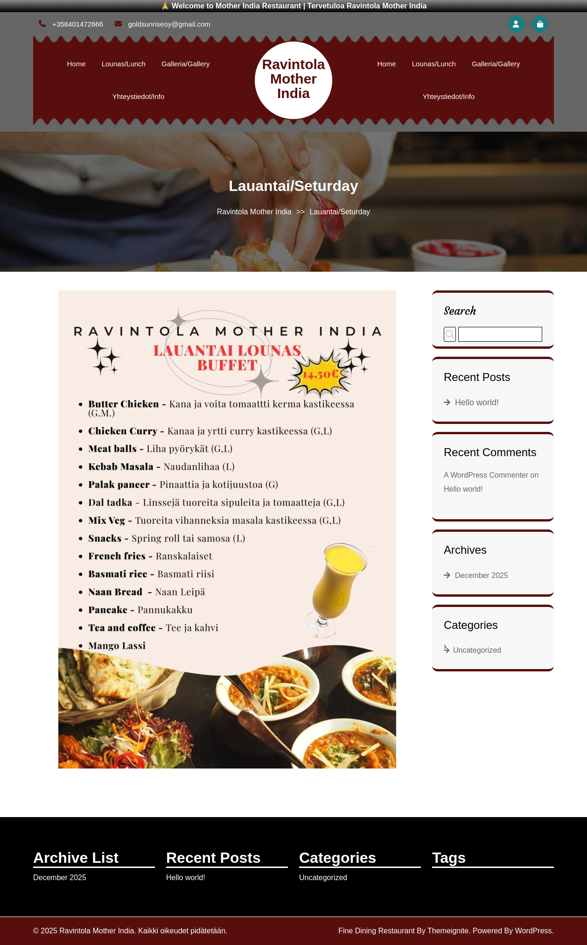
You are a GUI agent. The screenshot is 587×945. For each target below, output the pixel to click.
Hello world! (477, 402)
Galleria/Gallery (185, 64)
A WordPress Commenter (486, 475)
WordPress (533, 931)
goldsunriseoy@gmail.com (162, 24)
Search (460, 310)
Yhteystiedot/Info (138, 96)
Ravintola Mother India (293, 78)
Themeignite (447, 931)
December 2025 (481, 575)
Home (76, 64)
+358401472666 (71, 24)
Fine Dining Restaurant (376, 931)
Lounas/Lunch (124, 64)
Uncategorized (477, 650)
